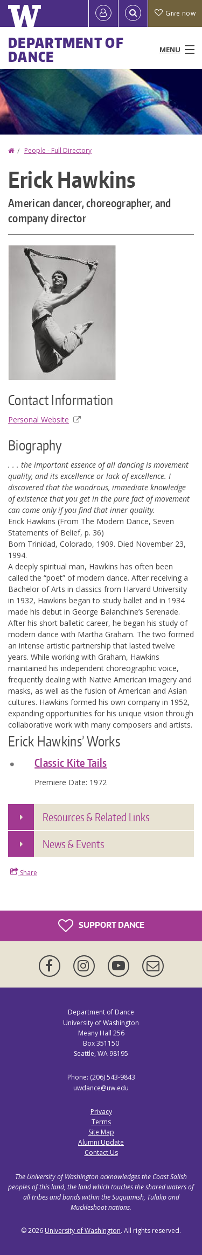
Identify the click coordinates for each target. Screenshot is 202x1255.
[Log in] (103, 13)
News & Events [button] (73, 844)
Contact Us (101, 1152)
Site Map (101, 1132)
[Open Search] (133, 13)
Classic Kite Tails (70, 763)
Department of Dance (66, 50)
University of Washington (83, 1230)
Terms (101, 1121)
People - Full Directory (58, 150)
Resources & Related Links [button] (96, 817)
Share (23, 872)
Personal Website (44, 419)
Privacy (101, 1111)
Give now (175, 13)
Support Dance (101, 925)
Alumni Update (101, 1142)
